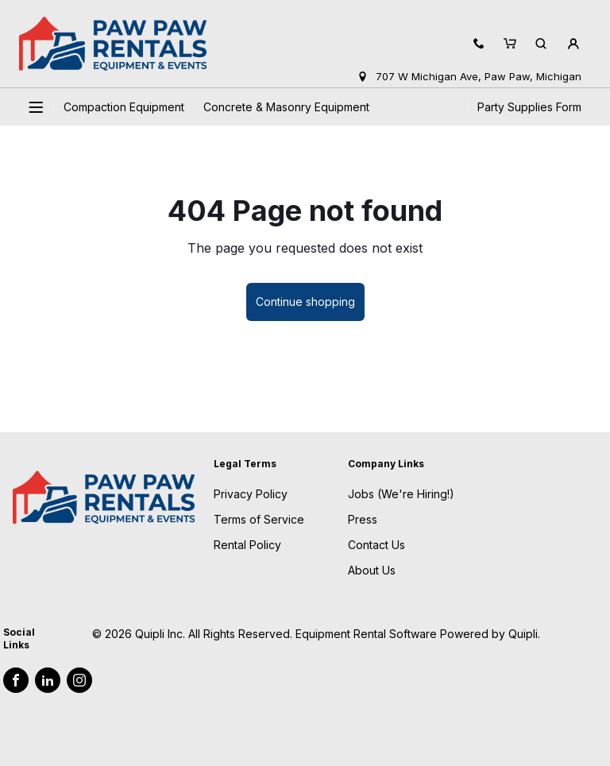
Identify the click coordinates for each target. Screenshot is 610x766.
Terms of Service (259, 519)
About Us (372, 570)
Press (362, 519)
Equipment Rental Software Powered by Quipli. (417, 633)
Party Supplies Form (529, 107)
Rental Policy (247, 544)
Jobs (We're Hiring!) (401, 494)
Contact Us (376, 544)
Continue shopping (305, 301)
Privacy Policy (251, 494)
